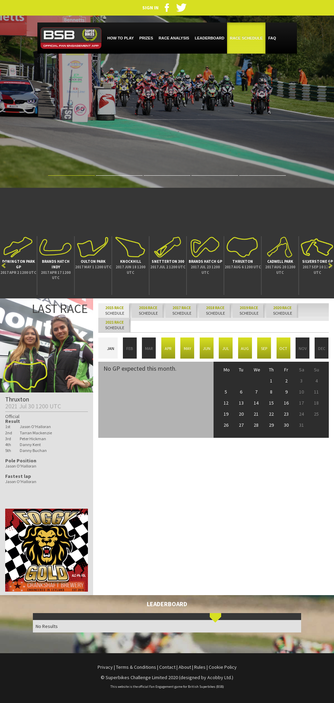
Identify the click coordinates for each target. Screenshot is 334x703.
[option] (18, 265)
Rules (200, 667)
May (187, 348)
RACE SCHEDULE (246, 38)
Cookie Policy (223, 667)
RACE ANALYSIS (174, 38)
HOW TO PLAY (120, 38)
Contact (167, 667)
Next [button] (330, 265)
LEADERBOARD (210, 38)
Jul (225, 348)
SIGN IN (150, 7)
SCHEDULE (148, 310)
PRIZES (146, 38)
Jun (206, 348)
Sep (264, 348)
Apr (168, 348)
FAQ (272, 38)
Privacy (105, 667)
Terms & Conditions (136, 667)
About (185, 667)
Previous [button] (3, 265)
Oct (283, 348)
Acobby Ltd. (219, 677)
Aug (245, 348)
